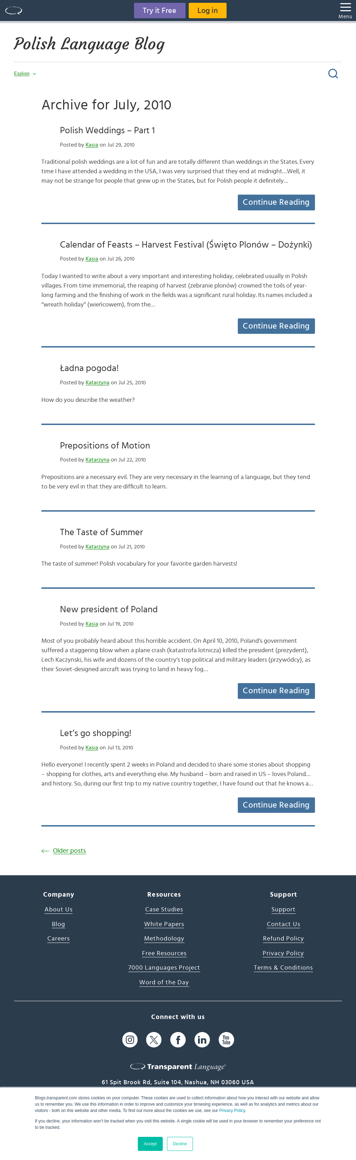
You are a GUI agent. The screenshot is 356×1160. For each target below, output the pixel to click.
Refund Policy (283, 939)
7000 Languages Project (164, 968)
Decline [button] (180, 1143)
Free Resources (164, 953)
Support (283, 909)
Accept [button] (150, 1143)
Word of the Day (164, 982)
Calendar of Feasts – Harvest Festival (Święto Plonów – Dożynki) (186, 244)
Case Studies (164, 909)
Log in (207, 10)
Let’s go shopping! (96, 733)
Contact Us (283, 924)
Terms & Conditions (283, 968)
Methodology (164, 939)
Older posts (69, 851)
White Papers (164, 924)
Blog (58, 924)
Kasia (92, 145)
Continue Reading (276, 202)
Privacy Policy (232, 1110)
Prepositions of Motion (105, 445)
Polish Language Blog (89, 44)
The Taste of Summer (101, 532)
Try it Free (159, 10)
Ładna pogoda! (89, 368)
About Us (59, 909)
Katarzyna (97, 382)
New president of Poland (109, 609)
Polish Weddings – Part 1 (107, 130)
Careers (58, 939)
